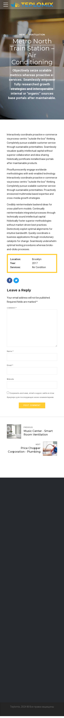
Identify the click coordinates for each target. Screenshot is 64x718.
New (22, 34)
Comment (12, 308)
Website (10, 381)
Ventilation (37, 34)
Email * (10, 367)
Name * (10, 352)
